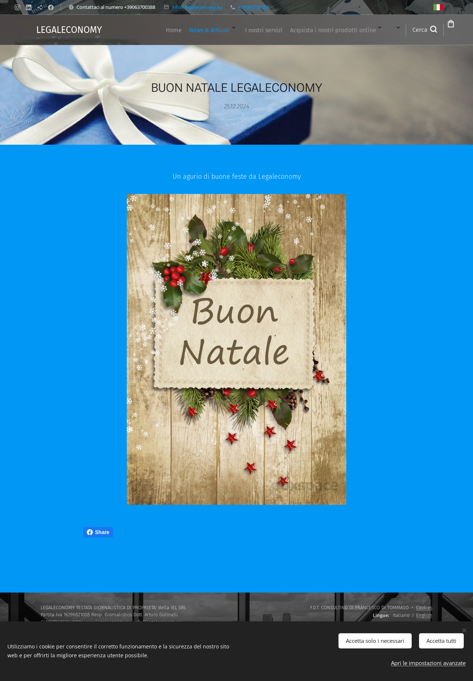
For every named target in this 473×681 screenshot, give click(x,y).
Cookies (424, 607)
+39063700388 (253, 7)
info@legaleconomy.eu (197, 7)
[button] (395, 30)
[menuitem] (159, 30)
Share (98, 532)
